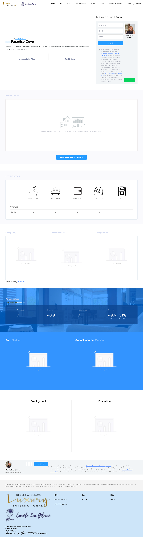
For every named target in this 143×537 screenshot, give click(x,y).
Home (53, 4)
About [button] (102, 4)
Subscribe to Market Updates (71, 157)
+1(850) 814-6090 (11, 532)
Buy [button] (61, 4)
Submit (110, 43)
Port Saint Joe (20, 39)
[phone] (110, 36)
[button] (56, 496)
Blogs (93, 4)
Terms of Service (110, 73)
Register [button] (138, 4)
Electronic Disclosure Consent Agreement (98, 466)
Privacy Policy (54, 472)
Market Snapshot (115, 4)
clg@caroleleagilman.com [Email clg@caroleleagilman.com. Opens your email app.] (30, 532)
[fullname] (110, 25)
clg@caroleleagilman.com (14, 472)
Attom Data (21, 282)
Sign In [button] (130, 4)
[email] (110, 31)
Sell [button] (68, 4)
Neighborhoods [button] (80, 4)
